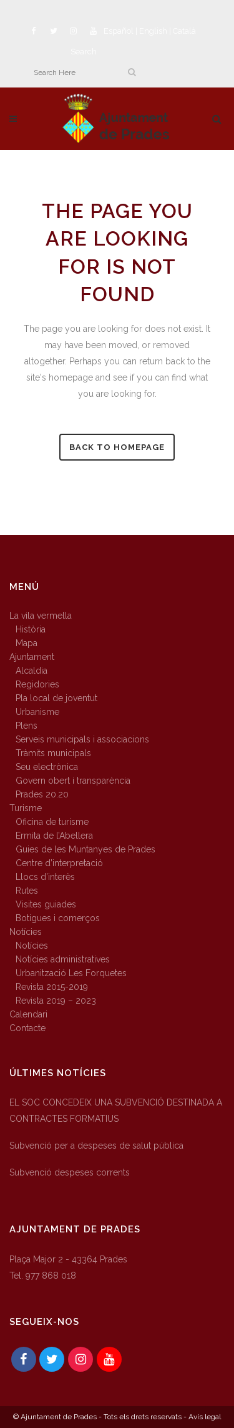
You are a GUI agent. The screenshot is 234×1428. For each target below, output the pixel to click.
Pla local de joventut (56, 698)
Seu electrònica (47, 767)
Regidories (37, 684)
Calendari (28, 1014)
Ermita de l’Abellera (54, 836)
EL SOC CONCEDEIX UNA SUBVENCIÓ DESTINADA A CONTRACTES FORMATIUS (115, 1110)
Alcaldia (31, 671)
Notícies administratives (63, 959)
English (153, 31)
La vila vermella (40, 616)
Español (119, 31)
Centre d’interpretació (59, 863)
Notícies (25, 932)
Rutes (27, 891)
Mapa (26, 643)
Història (31, 629)
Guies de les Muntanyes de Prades (85, 849)
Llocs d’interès (45, 877)
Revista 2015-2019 (52, 987)
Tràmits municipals (53, 753)
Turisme (25, 808)
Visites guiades (46, 904)
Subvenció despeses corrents (69, 1172)
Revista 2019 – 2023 (56, 1001)
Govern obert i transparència (73, 781)
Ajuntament (31, 657)
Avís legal (204, 1416)
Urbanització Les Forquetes (71, 973)
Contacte (27, 1028)
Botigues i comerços (58, 918)
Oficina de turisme (52, 822)
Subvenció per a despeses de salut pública (96, 1146)
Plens (26, 726)
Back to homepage (117, 447)
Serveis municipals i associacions (82, 739)
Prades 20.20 (42, 794)
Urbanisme (37, 712)
